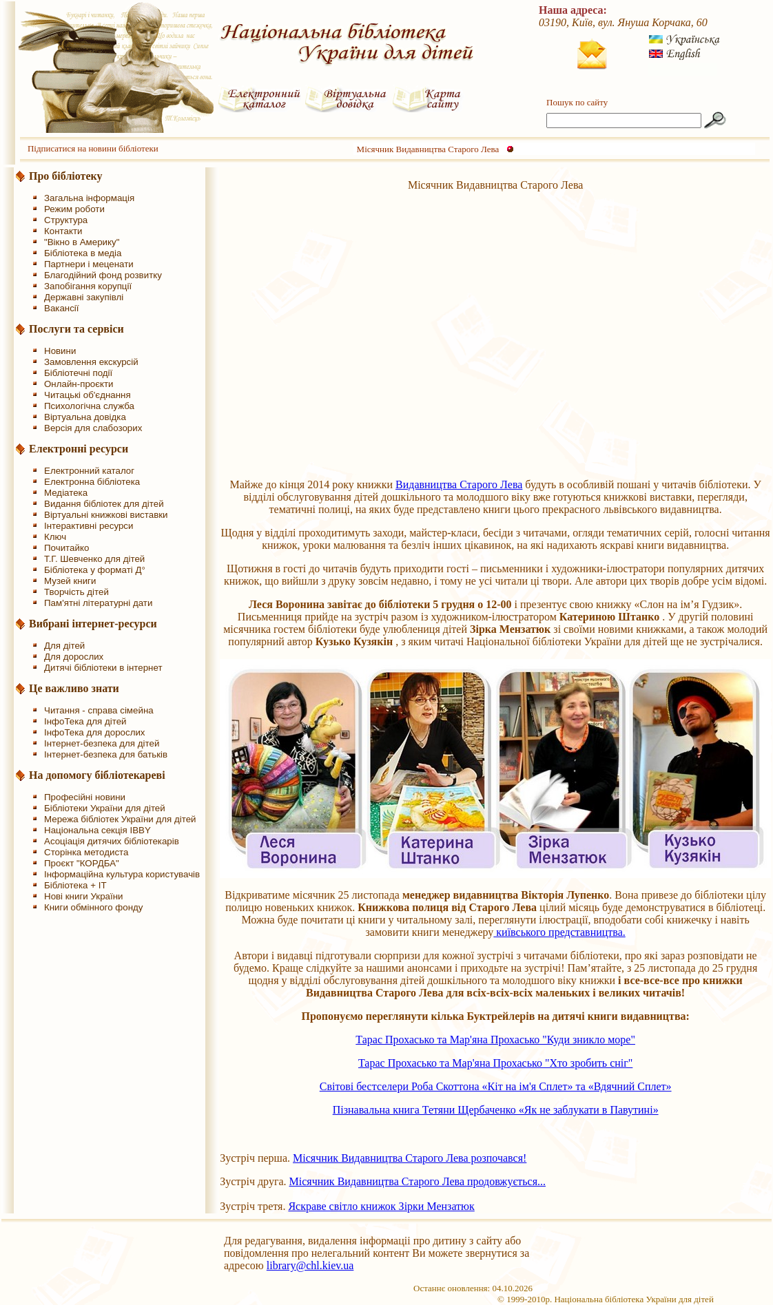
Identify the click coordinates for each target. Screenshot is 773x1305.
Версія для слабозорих (93, 428)
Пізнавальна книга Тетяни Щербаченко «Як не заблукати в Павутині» (496, 1110)
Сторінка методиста (86, 852)
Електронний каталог (89, 471)
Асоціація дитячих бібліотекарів (111, 841)
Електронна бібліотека (92, 482)
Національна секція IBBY (97, 830)
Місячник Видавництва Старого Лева (428, 149)
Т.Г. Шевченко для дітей (94, 559)
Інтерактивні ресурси (88, 526)
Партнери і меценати (89, 264)
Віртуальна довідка (85, 417)
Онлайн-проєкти (79, 384)
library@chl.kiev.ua (310, 1265)
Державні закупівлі (83, 297)
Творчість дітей (76, 592)
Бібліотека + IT (75, 885)
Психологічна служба (89, 406)
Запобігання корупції (88, 286)
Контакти (63, 231)
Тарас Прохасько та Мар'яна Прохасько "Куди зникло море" (495, 1039)
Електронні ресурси (78, 449)
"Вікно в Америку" (81, 242)
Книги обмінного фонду (93, 907)
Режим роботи (74, 209)
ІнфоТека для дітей (85, 721)
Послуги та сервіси (76, 329)
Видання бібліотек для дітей (104, 504)
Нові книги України (83, 896)
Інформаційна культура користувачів (122, 874)
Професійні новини (84, 797)
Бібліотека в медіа (82, 253)
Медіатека (65, 493)
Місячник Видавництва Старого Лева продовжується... (417, 1181)
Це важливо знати (74, 688)
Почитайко (66, 548)
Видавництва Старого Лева (458, 484)
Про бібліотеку (66, 176)
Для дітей (64, 645)
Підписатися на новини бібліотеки (93, 148)
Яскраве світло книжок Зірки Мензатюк (381, 1206)
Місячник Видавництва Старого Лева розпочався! (409, 1158)
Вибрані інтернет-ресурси (93, 623)
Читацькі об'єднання (87, 395)
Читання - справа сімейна (99, 710)
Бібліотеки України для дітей (104, 808)
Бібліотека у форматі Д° (94, 570)
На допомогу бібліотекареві (97, 775)
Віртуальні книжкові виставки (106, 515)
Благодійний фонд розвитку (103, 275)
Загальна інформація (89, 198)
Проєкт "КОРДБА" (81, 863)
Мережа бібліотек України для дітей (120, 819)
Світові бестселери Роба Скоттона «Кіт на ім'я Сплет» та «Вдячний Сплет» (496, 1086)
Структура (65, 220)
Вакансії (61, 308)
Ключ (55, 537)
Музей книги (70, 581)
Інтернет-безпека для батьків (105, 754)
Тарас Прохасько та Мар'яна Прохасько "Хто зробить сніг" (495, 1063)
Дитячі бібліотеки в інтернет (103, 667)
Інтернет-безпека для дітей (101, 743)
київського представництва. (559, 932)
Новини (60, 351)
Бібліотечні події (78, 373)
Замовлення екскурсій (91, 362)
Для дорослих (73, 656)
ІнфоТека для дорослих (94, 732)
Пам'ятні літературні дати (98, 603)
